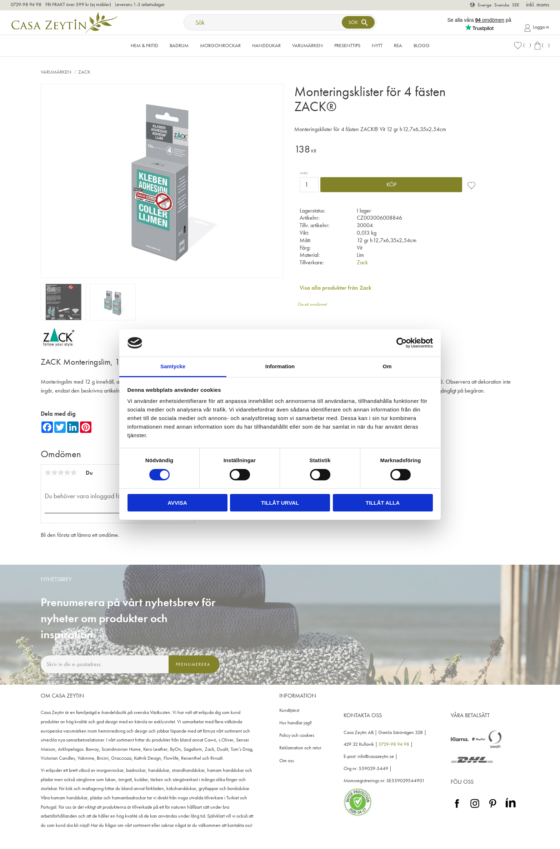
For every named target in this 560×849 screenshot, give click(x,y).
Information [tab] (280, 366)
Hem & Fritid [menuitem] (144, 45)
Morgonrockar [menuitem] (220, 45)
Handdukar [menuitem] (266, 45)
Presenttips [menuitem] (347, 45)
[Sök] (358, 22)
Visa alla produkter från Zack (335, 287)
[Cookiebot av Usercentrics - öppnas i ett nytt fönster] (401, 343)
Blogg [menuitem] (422, 45)
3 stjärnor (61, 472)
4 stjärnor (67, 472)
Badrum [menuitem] (179, 45)
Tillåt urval (280, 503)
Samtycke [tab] (172, 366)
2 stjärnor (54, 472)
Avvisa (177, 503)
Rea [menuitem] (398, 45)
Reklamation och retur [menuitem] (300, 748)
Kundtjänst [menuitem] (289, 710)
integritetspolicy (130, 679)
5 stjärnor (73, 472)
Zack (362, 262)
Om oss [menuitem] (286, 761)
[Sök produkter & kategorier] (263, 22)
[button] (522, 45)
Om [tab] (386, 366)
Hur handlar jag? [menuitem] (295, 723)
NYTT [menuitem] (377, 45)
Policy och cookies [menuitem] (296, 735)
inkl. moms (537, 4)
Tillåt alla (383, 503)
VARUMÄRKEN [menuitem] (307, 45)
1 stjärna (48, 472)
